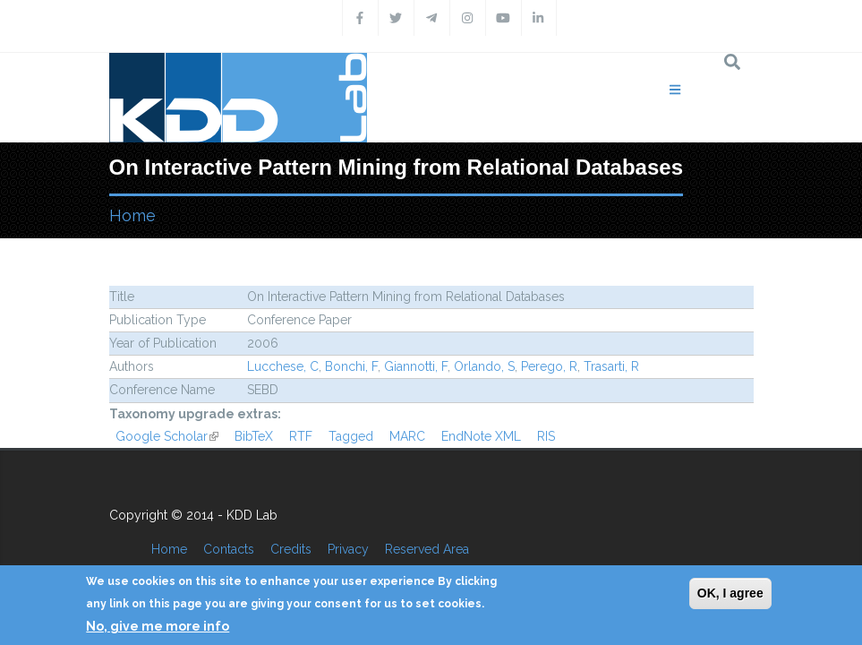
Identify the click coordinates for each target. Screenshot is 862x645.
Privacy (348, 549)
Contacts (228, 549)
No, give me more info (157, 626)
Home (132, 215)
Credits (291, 549)
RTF (300, 436)
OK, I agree (730, 593)
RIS (546, 436)
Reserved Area (427, 549)
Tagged (351, 436)
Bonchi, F (351, 366)
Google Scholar (166, 436)
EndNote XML (481, 436)
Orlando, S (484, 366)
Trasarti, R (611, 366)
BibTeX (254, 436)
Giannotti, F (416, 366)
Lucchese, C (283, 366)
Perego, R (549, 366)
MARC (407, 436)
